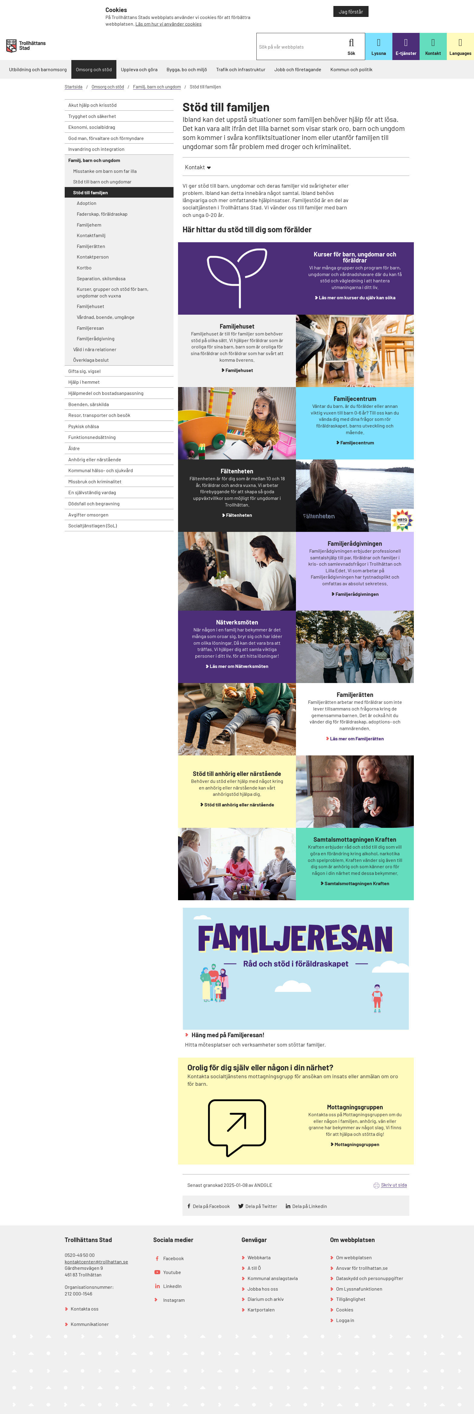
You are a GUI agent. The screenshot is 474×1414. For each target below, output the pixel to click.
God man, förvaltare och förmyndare (106, 138)
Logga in (345, 1320)
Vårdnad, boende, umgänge (106, 317)
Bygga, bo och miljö (187, 69)
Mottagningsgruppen (357, 1144)
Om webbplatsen (354, 1257)
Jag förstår (351, 11)
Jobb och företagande (297, 69)
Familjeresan (90, 328)
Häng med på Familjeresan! (227, 1034)
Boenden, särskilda (88, 404)
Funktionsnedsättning (92, 437)
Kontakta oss (85, 1308)
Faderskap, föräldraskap (102, 214)
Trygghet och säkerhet (92, 116)
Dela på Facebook (211, 1206)
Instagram (174, 1300)
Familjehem (89, 224)
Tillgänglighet (350, 1299)
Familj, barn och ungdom (157, 86)
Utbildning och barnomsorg (38, 69)
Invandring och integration (96, 149)
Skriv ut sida (394, 1184)
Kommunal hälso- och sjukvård (100, 470)
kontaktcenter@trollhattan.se (96, 1261)
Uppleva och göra (139, 69)
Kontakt (195, 167)
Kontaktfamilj (91, 235)
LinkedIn (172, 1286)
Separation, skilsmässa (101, 278)
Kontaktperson (93, 256)
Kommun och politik (351, 69)
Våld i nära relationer (94, 349)
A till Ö (254, 1268)
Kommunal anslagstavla (273, 1278)
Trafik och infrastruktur (240, 69)
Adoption (86, 203)
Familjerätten (91, 246)
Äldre (74, 448)
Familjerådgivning (96, 338)
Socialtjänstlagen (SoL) (92, 525)
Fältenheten (239, 515)
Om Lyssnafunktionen (359, 1289)
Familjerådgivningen (357, 594)
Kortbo (84, 267)
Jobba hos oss (263, 1289)
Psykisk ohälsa (83, 426)
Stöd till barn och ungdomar (102, 181)
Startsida (74, 86)
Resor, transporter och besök (99, 415)
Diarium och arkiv (266, 1299)
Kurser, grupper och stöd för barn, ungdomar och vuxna (112, 292)
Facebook (173, 1258)
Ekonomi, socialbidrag (91, 127)
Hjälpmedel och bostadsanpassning (106, 393)
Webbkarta (259, 1257)
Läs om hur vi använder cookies (168, 24)
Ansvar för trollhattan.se (362, 1268)
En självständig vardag (92, 492)
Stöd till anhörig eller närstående (239, 804)
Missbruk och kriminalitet (95, 481)
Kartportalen (261, 1309)
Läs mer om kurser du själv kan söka (357, 297)
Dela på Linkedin (309, 1206)
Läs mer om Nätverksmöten (239, 666)
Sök (351, 47)
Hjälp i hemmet (84, 382)
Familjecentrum (357, 442)
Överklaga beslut (91, 360)
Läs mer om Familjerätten (357, 738)
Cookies (344, 1309)
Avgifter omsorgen (88, 514)
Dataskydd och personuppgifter (369, 1278)
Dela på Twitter (261, 1206)
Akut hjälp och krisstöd (92, 105)
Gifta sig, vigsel (84, 371)
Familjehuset (90, 306)
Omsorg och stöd (94, 69)
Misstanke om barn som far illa (105, 171)
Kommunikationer (90, 1324)
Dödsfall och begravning (94, 503)
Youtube (172, 1272)
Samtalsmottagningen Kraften (357, 883)
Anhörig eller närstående (94, 459)
